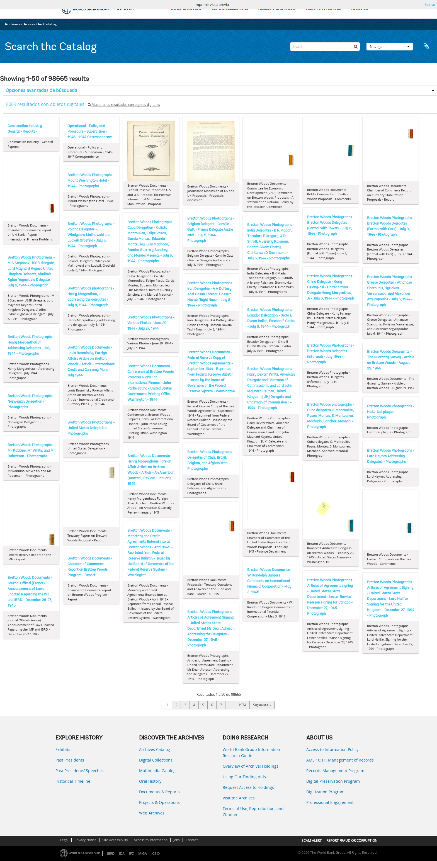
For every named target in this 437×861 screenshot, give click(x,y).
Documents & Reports (159, 791)
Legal (64, 840)
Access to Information (150, 840)
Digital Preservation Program (333, 781)
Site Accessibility (115, 840)
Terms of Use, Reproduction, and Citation (253, 811)
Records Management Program (335, 770)
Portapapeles (426, 46)
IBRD (111, 853)
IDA (122, 853)
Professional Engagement (330, 802)
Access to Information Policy (332, 749)
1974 (242, 704)
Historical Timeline (72, 781)
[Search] (325, 46)
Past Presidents (69, 760)
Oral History (150, 781)
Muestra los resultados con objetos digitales (124, 104)
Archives (12, 24)
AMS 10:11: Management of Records (340, 760)
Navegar (389, 46)
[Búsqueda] (355, 46)
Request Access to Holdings (248, 787)
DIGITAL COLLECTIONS (230, 9)
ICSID (155, 853)
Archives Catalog (154, 749)
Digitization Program (325, 791)
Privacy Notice (85, 840)
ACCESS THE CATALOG (276, 9)
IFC (131, 853)
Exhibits (62, 749)
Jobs (176, 840)
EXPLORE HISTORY (186, 9)
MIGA (142, 853)
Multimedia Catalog (157, 770)
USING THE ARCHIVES (323, 9)
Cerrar (430, 4)
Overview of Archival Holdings (250, 766)
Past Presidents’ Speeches (79, 770)
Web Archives (151, 813)
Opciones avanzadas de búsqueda (41, 90)
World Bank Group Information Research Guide (251, 752)
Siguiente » (262, 704)
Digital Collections (156, 760)
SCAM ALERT (312, 840)
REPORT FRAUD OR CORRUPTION (351, 840)
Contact (192, 840)
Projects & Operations (159, 802)
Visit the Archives (239, 798)
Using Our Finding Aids (244, 776)
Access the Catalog (40, 24)
